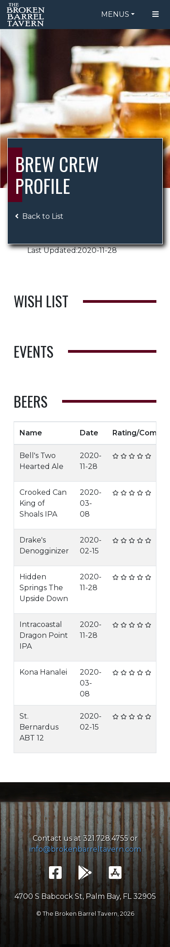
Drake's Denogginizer (44, 545)
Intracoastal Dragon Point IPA (43, 635)
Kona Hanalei (43, 672)
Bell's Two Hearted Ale (41, 461)
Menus (115, 14)
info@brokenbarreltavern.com (85, 849)
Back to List (39, 216)
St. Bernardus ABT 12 (38, 727)
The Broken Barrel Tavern (27, 14)
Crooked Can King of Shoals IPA (43, 503)
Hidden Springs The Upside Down (43, 587)
